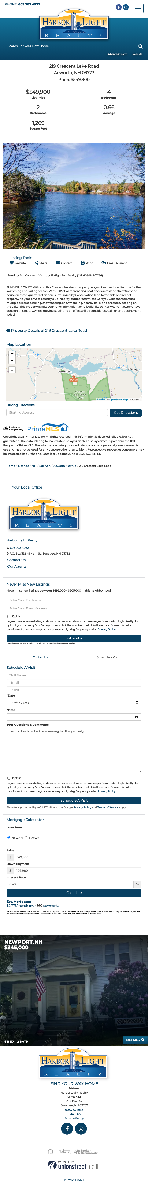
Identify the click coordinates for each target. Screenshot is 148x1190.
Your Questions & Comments (28, 724)
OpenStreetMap (118, 399)
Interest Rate (16, 877)
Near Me (137, 54)
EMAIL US (74, 1114)
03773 (72, 465)
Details (133, 1040)
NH (34, 465)
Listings (23, 465)
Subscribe (74, 638)
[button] (140, 46)
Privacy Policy (107, 629)
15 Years (32, 838)
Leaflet (101, 399)
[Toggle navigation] (138, 8)
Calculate (74, 893)
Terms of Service (107, 807)
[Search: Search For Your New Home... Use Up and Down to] (70, 46)
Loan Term (14, 827)
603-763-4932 (19, 547)
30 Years (15, 838)
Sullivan (45, 465)
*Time (11, 710)
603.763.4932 (29, 4)
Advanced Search (117, 54)
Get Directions (126, 413)
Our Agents (16, 566)
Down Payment (18, 864)
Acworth (59, 465)
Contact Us (16, 560)
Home (10, 465)
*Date (11, 695)
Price (10, 850)
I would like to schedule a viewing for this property (74, 750)
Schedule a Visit (108, 657)
